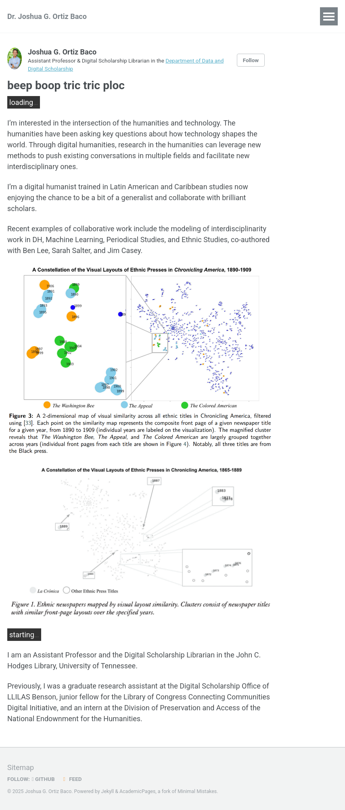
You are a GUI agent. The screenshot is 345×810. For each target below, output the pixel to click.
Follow (251, 60)
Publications (136, 16)
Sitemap (20, 767)
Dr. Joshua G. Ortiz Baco (47, 16)
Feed (71, 779)
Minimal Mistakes (197, 791)
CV (256, 16)
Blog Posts (219, 16)
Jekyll (107, 791)
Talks (178, 16)
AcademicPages (137, 791)
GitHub (43, 779)
